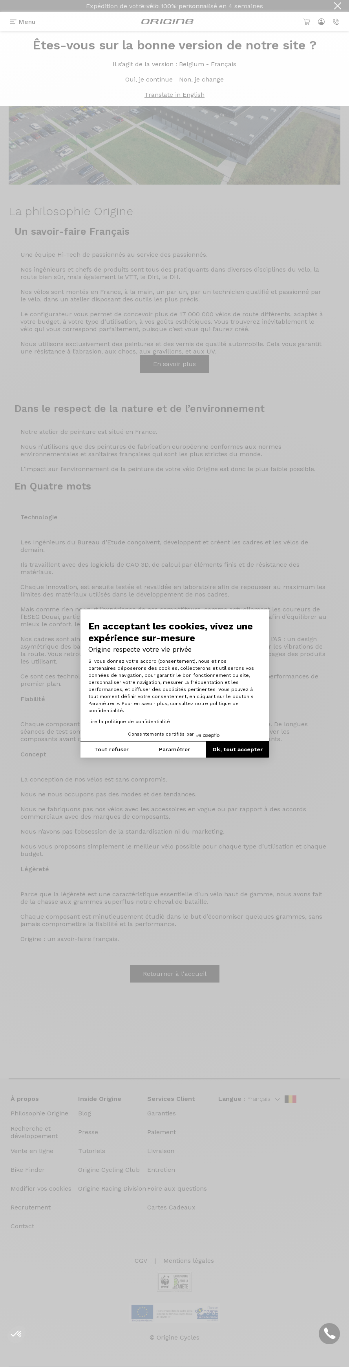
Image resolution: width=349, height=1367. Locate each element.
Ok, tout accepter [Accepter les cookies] (237, 749)
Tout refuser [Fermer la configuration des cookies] (111, 749)
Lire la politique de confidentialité (129, 721)
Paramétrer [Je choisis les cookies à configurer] (174, 749)
